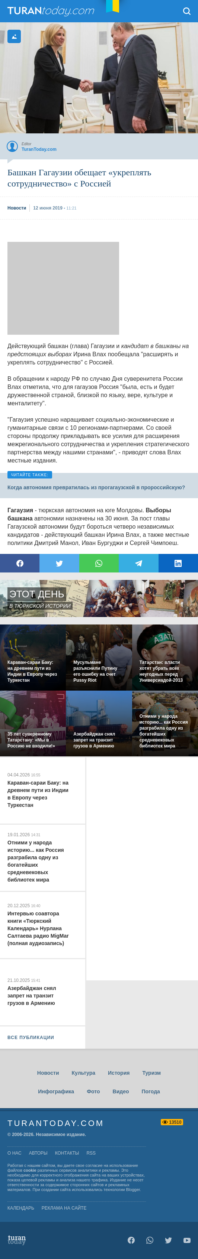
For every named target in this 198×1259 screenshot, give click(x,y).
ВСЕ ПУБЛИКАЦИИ (30, 1037)
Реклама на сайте (64, 1208)
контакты (67, 1153)
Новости (48, 1073)
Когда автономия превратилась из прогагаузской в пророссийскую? (96, 487)
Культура (83, 1073)
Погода (151, 1091)
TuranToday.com (51, 11)
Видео (121, 1091)
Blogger (133, 1189)
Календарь (20, 1208)
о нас (14, 1153)
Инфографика (56, 1091)
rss (91, 1153)
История (119, 1073)
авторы (38, 1153)
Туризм (151, 1073)
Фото (93, 1091)
